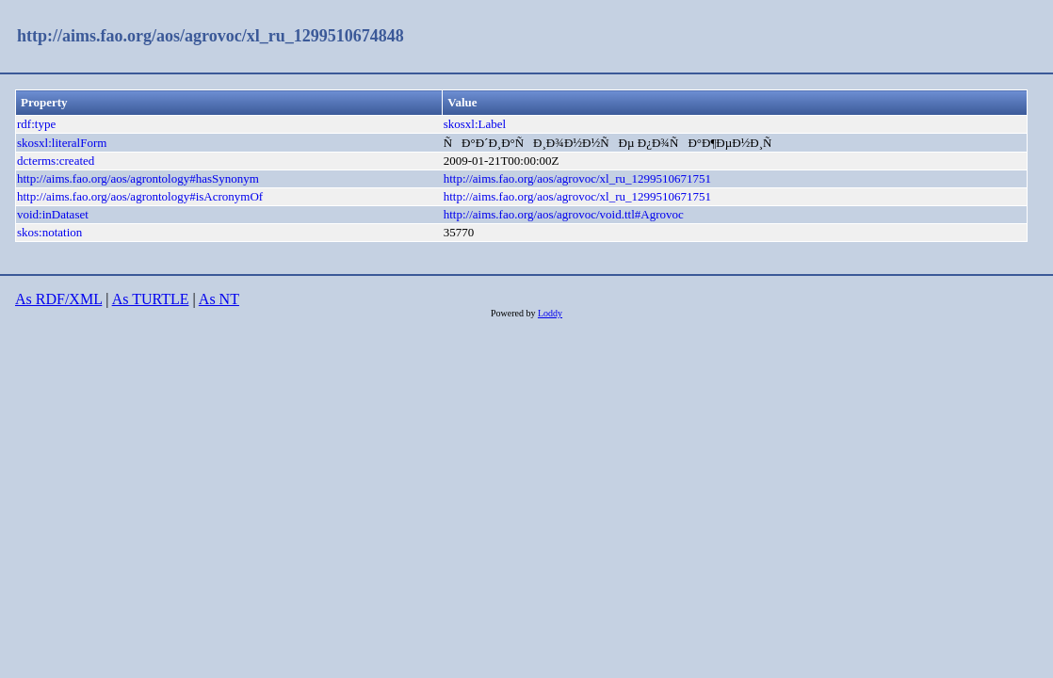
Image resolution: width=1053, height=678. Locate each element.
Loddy (550, 313)
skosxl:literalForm (61, 143)
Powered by (514, 313)
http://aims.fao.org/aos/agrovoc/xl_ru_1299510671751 (577, 178)
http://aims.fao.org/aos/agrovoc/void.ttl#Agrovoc (564, 214)
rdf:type (36, 124)
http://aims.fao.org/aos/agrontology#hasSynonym (138, 178)
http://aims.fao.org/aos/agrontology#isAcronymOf (140, 196)
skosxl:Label (475, 124)
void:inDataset (53, 214)
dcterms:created (55, 160)
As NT (219, 299)
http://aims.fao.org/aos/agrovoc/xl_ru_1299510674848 (210, 35)
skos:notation (49, 232)
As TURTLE (150, 299)
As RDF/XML (58, 299)
